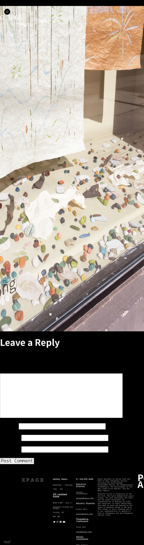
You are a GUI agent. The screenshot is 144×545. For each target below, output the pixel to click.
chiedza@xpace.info (85, 498)
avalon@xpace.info (84, 514)
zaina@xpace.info (84, 532)
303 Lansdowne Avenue (60, 495)
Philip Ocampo (5, 281)
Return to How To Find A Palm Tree (7, 541)
